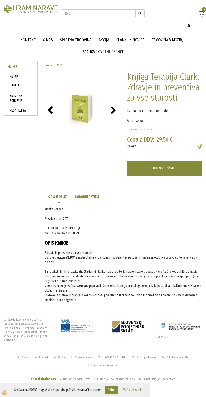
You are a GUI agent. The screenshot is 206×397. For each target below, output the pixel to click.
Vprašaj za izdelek (140, 123)
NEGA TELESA (18, 104)
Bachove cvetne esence (103, 44)
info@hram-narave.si (164, 372)
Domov (48, 58)
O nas (48, 33)
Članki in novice (130, 33)
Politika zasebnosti (177, 350)
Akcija (104, 33)
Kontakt (28, 33)
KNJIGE (14, 70)
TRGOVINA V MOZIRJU (168, 33)
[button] (114, 103)
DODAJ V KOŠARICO (164, 161)
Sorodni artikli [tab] (87, 190)
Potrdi (111, 390)
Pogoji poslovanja (146, 350)
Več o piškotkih (133, 390)
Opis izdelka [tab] (57, 190)
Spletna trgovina (76, 33)
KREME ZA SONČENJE (16, 91)
